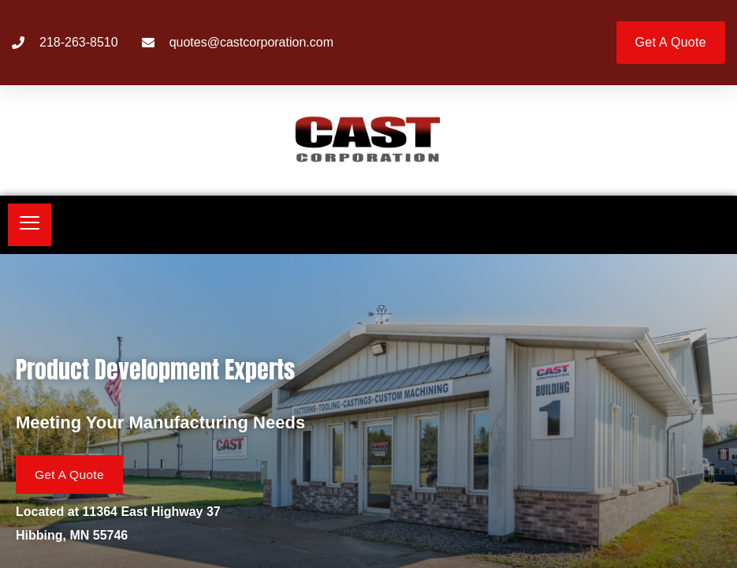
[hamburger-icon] (29, 225)
